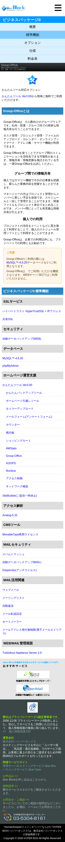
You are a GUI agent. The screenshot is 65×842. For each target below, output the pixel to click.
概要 (32, 27)
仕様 (32, 50)
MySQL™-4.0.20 (16, 262)
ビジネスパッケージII (22, 20)
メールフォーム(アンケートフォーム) (29, 416)
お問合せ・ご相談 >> (16, 799)
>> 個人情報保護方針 (17, 731)
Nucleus (11, 470)
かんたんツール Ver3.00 (17, 96)
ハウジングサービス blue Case (22, 769)
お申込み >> (10, 775)
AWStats (11, 448)
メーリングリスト (13, 597)
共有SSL (7, 319)
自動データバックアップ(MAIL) (21, 562)
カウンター (13, 424)
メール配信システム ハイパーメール (32, 690)
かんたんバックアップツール (24, 392)
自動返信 (8, 605)
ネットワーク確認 (17, 486)
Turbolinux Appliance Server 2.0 (22, 652)
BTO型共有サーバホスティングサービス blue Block (14, 8)
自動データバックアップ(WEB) (21, 338)
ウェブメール (10, 589)
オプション (32, 43)
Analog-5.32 (9, 515)
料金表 (32, 58)
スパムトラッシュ (13, 554)
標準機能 (32, 35)
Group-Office (14, 455)
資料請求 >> (10, 785)
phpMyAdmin (10, 365)
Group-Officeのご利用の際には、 (26, 258)
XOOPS (11, 463)
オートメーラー (12, 621)
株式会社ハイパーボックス (19, 741)
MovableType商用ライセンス (20, 534)
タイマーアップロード (20, 408)
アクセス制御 (14, 478)
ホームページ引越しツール (22, 400)
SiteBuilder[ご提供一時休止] (19, 495)
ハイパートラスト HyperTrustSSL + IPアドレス (31, 311)
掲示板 (10, 432)
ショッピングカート (18, 440)
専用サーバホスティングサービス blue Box (29, 765)
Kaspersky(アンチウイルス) (19, 570)
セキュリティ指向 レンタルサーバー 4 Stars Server (32, 676)
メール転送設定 (12, 613)
